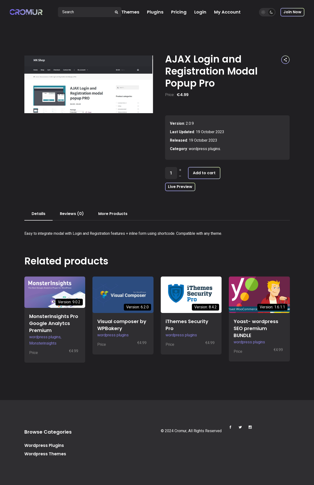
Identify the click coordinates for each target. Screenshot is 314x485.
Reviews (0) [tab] (72, 213)
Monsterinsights (42, 343)
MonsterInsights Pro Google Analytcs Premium (53, 323)
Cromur (180, 431)
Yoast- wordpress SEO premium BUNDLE (256, 328)
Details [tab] (38, 213)
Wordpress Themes (45, 454)
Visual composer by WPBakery (121, 325)
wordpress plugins (204, 149)
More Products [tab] (112, 213)
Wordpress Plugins (44, 445)
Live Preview (180, 186)
